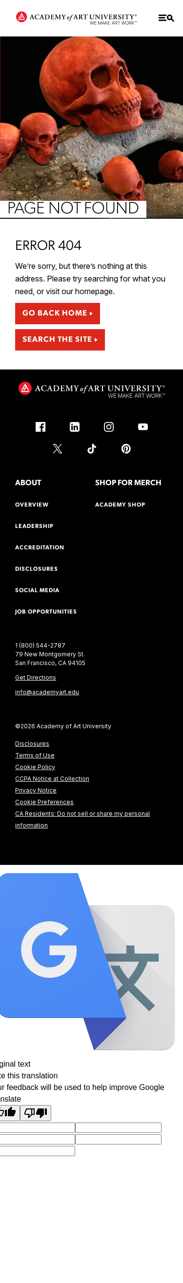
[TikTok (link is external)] (92, 449)
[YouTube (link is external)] (143, 427)
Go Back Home (54, 313)
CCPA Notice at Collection (52, 778)
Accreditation (39, 548)
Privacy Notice (36, 790)
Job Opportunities (46, 612)
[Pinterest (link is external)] (126, 449)
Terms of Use (35, 755)
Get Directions (35, 677)
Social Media (37, 591)
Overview (32, 505)
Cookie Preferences (44, 802)
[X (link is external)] (57, 449)
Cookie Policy (35, 767)
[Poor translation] (35, 1113)
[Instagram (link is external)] (109, 427)
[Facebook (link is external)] (40, 427)
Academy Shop (120, 505)
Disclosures (32, 743)
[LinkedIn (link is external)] (75, 427)
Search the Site (57, 340)
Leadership (34, 526)
